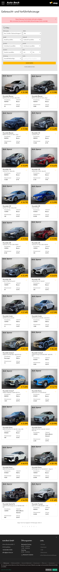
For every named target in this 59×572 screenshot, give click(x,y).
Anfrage (42, 544)
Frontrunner (37, 563)
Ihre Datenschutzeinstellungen (48, 555)
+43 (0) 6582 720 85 (7, 550)
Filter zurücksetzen (29, 67)
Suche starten (29, 63)
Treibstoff (25, 37)
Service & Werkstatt (26, 563)
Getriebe (5, 43)
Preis (24, 49)
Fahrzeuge (6, 563)
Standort (5, 49)
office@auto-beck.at (7, 552)
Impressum (43, 547)
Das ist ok (55, 569)
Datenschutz (43, 552)
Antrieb (24, 43)
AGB (41, 550)
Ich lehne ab (48, 569)
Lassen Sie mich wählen (6, 569)
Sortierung (5, 56)
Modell (4, 37)
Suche (24, 56)
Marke (24, 31)
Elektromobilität (15, 563)
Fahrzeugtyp (6, 31)
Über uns (44, 563)
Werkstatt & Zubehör (28, 554)
